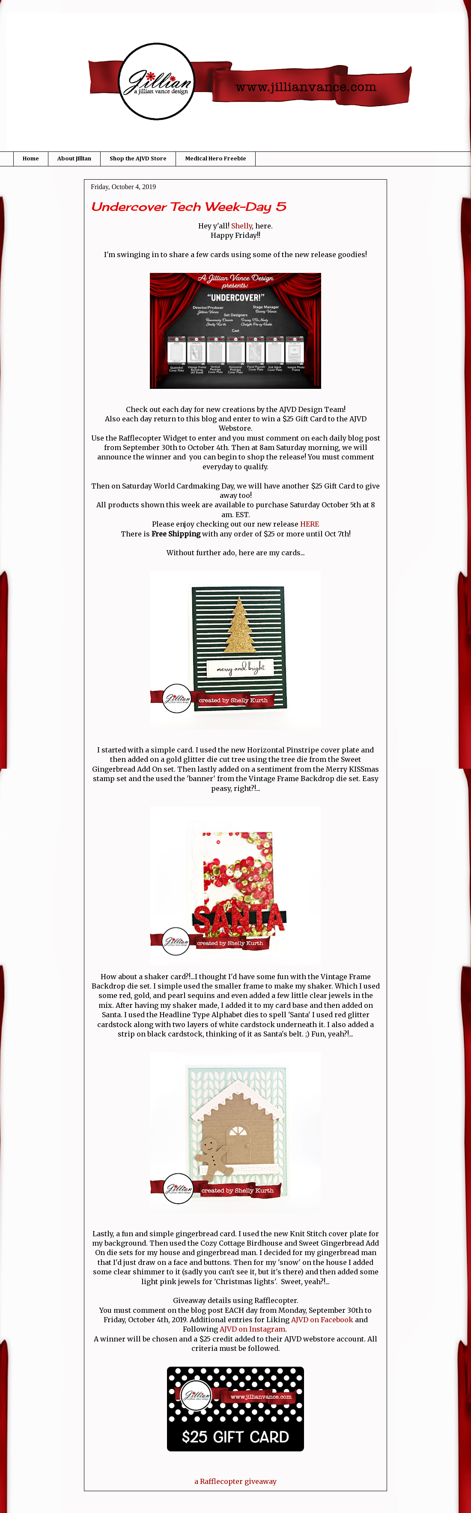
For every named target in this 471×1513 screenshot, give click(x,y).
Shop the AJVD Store (138, 159)
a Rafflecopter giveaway (235, 1481)
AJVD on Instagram (252, 1329)
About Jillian (74, 159)
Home (31, 159)
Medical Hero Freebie (215, 159)
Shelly (241, 226)
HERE (309, 524)
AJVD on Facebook (322, 1319)
